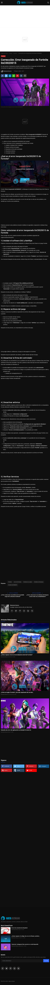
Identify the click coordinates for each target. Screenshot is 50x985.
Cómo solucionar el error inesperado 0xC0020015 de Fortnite (18, 143)
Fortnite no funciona (38, 582)
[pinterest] (10, 968)
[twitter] (6, 968)
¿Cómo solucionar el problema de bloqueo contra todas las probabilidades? (37, 595)
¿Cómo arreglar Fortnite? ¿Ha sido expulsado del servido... (17, 692)
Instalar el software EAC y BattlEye (14, 145)
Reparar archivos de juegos (12, 147)
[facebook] (2, 968)
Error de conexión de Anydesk (19, 928)
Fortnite (15, 53)
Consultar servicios (10, 153)
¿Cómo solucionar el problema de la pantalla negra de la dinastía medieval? (12, 595)
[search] (48, 2)
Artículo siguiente (37, 593)
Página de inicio (4, 53)
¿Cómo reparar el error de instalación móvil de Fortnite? (16, 655)
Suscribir (46, 960)
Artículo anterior (12, 593)
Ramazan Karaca (14, 605)
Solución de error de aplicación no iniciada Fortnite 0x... (16, 730)
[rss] (18, 968)
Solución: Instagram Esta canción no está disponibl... (25, 944)
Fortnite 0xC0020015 (12, 585)
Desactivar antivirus (10, 151)
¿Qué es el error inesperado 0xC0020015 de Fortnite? (16, 141)
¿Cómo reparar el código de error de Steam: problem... (26, 936)
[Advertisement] (25, 11)
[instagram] (14, 968)
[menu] (2, 2)
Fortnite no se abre (27, 582)
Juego (10, 53)
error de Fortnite (17, 582)
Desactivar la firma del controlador (14, 149)
